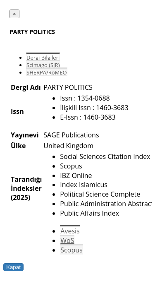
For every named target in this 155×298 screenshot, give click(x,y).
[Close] (14, 14)
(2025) (20, 197)
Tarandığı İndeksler (26, 184)
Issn (17, 111)
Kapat (13, 267)
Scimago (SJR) (43, 65)
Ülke (18, 145)
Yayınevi (25, 134)
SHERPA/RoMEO (46, 72)
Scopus (71, 250)
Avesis (69, 231)
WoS (67, 240)
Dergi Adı (26, 87)
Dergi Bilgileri (43, 57)
